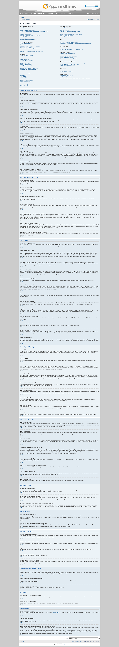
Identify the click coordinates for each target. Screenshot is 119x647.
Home (21, 13)
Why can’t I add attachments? (26, 64)
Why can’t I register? (24, 37)
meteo (27, 13)
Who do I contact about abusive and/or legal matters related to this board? (75, 78)
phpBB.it (63, 644)
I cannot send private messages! (66, 41)
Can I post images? (24, 79)
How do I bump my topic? (25, 70)
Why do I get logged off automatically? (27, 30)
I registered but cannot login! (25, 34)
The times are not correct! (25, 44)
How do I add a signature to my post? (27, 58)
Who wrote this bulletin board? (66, 75)
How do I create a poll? (24, 59)
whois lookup (31, 628)
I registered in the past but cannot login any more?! (30, 35)
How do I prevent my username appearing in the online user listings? (33, 31)
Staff (73, 641)
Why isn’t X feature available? (66, 76)
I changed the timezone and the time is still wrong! (30, 46)
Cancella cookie (78, 641)
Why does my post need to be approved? (28, 69)
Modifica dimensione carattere (98, 17)
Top (22, 97)
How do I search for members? (66, 57)
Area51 (91, 620)
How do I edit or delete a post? (26, 56)
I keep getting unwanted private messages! (69, 42)
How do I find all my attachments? (67, 71)
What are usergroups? (64, 30)
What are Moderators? (64, 29)
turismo (63, 13)
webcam (33, 13)
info (88, 13)
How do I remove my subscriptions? (67, 65)
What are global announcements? (26, 80)
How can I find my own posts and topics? (68, 58)
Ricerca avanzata (94, 7)
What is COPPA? (23, 36)
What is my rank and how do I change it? (28, 49)
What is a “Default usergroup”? (66, 35)
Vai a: (67, 638)
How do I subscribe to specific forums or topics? (70, 64)
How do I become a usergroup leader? (68, 32)
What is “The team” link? (65, 36)
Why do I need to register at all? (26, 29)
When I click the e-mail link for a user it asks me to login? (31, 51)
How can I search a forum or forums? (67, 53)
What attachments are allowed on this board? (69, 69)
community (71, 13)
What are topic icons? (24, 85)
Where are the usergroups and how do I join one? (70, 31)
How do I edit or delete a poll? (26, 61)
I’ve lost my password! (24, 32)
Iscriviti (93, 19)
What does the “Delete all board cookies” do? (29, 39)
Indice (22, 17)
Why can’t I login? (23, 27)
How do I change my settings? (26, 43)
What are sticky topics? (24, 82)
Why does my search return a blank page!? (69, 56)
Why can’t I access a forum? (25, 63)
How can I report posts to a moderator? (28, 67)
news (57, 13)
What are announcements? (25, 81)
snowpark (51, 13)
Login (98, 19)
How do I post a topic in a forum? (26, 55)
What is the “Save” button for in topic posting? (29, 68)
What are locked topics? (25, 84)
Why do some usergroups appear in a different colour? (71, 34)
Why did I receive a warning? (25, 65)
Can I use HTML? (23, 76)
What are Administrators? (65, 27)
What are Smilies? (23, 77)
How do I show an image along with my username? (30, 48)
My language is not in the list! (26, 47)
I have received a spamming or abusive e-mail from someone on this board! (75, 43)
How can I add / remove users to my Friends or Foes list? (71, 49)
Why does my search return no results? (68, 54)
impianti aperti (42, 13)
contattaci (95, 13)
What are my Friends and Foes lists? (67, 47)
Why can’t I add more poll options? (27, 60)
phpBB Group (56, 612)
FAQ (89, 19)
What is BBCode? (23, 75)
